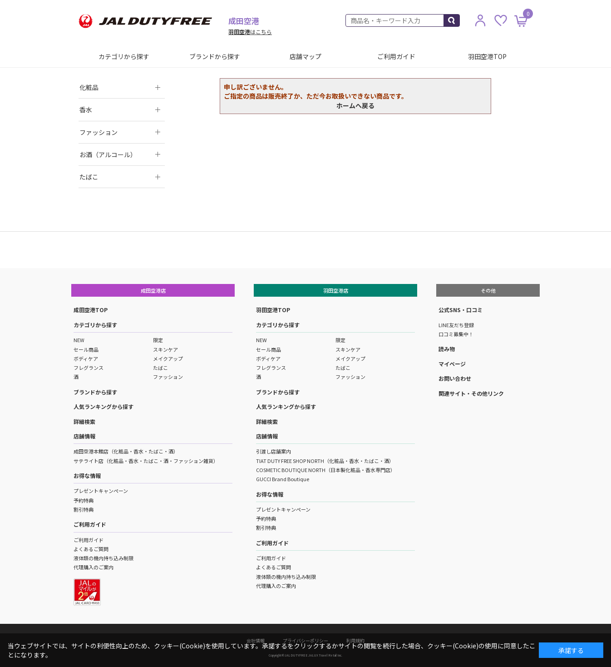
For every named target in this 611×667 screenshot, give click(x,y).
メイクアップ (168, 358)
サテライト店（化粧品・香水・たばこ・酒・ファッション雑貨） (146, 460)
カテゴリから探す (124, 56)
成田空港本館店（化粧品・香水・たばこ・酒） (126, 451)
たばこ (160, 367)
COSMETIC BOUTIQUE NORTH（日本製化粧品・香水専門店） (325, 469)
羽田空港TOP (487, 56)
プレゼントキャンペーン (101, 490)
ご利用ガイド (396, 56)
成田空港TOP (91, 310)
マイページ (452, 364)
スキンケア (165, 349)
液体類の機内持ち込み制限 (103, 558)
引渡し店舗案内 (273, 451)
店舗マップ (305, 56)
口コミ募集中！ (456, 334)
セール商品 (86, 349)
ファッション (168, 376)
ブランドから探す (214, 56)
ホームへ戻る (355, 105)
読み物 (447, 349)
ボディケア (86, 358)
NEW (79, 339)
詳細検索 (84, 421)
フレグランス (88, 367)
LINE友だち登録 (456, 325)
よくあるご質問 (91, 549)
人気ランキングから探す (103, 406)
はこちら (250, 31)
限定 (158, 339)
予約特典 (84, 500)
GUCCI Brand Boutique (282, 479)
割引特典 (84, 509)
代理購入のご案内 (93, 567)
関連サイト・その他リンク (471, 393)
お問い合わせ (455, 378)
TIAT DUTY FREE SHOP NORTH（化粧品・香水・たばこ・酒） (325, 460)
